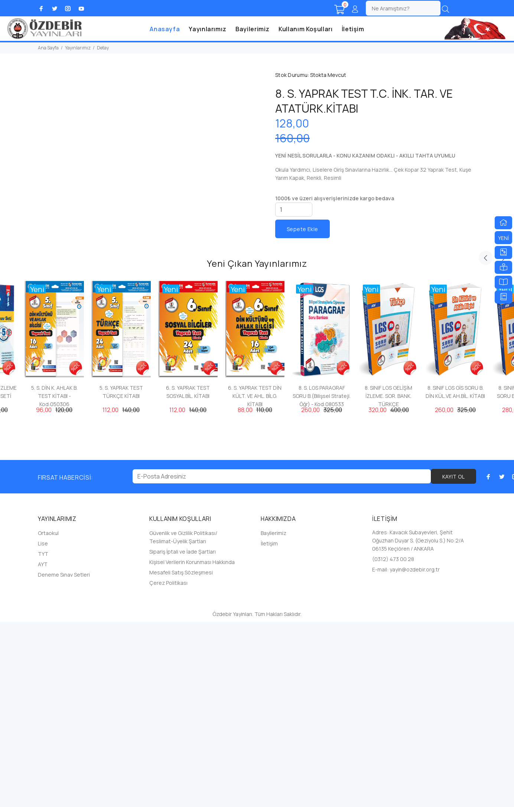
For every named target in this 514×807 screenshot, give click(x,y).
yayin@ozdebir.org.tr (415, 754)
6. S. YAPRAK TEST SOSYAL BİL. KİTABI (188, 576)
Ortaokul (48, 718)
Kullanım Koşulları (306, 29)
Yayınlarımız (208, 29)
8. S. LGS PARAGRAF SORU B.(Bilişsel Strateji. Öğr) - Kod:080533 (322, 581)
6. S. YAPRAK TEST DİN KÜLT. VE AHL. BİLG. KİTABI (255, 581)
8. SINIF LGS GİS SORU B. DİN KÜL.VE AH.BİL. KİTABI (455, 576)
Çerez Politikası (168, 767)
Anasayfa (165, 29)
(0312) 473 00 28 (393, 744)
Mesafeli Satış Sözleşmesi (181, 757)
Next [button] (503, 443)
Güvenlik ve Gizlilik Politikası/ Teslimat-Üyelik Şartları (183, 722)
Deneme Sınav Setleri (64, 759)
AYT (43, 749)
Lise (43, 728)
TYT (43, 738)
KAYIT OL (453, 661)
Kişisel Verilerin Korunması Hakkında (192, 747)
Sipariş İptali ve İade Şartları (182, 736)
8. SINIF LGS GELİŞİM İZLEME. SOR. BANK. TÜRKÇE (388, 581)
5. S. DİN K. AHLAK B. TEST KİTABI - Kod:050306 (54, 581)
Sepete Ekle (302, 229)
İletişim (353, 29)
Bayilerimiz (252, 29)
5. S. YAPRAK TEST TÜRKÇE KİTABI (121, 576)
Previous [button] (486, 443)
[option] (54, 525)
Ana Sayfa (48, 48)
